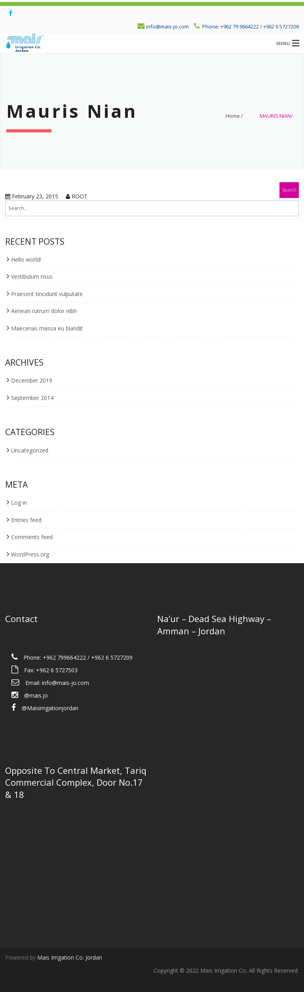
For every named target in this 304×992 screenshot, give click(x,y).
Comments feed (32, 537)
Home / (234, 116)
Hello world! (26, 259)
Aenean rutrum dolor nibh (44, 311)
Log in (19, 502)
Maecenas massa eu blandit (47, 328)
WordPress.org (30, 554)
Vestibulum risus (32, 276)
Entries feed (26, 520)
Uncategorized (29, 450)
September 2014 (32, 398)
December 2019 (31, 380)
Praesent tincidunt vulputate (47, 294)
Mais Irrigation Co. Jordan (69, 957)
